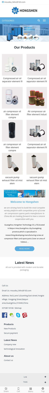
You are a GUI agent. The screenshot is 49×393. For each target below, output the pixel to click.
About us (9, 356)
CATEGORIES (8, 20)
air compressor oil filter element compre (12, 114)
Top (43, 389)
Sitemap (18, 308)
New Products (10, 328)
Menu (30, 390)
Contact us (8, 360)
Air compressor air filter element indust (37, 113)
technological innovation (14, 349)
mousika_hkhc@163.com (14, 2)
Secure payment (11, 333)
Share (6, 389)
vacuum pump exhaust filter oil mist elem (12, 180)
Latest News (10, 340)
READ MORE (24, 248)
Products (9, 324)
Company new (10, 344)
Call (18, 389)
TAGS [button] (25, 382)
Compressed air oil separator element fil (12, 80)
